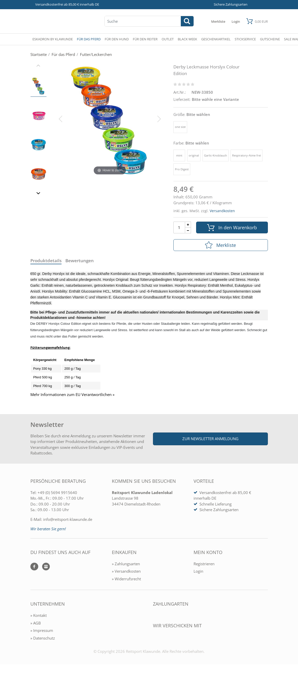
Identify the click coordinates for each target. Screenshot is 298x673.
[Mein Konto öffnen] (236, 21)
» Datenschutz (42, 638)
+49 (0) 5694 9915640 (57, 492)
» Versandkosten (126, 571)
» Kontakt (38, 615)
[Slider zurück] (38, 66)
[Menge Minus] (188, 230)
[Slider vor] (38, 194)
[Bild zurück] (60, 118)
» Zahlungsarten (126, 563)
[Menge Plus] (188, 224)
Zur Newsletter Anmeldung (210, 438)
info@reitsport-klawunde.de (67, 519)
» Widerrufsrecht (126, 578)
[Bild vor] (159, 118)
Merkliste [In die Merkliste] (220, 245)
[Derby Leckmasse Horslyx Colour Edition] (110, 118)
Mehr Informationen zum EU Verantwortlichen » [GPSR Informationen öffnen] (72, 394)
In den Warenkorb (232, 227)
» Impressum (41, 630)
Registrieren (204, 563)
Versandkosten (222, 210)
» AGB (35, 623)
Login (198, 571)
